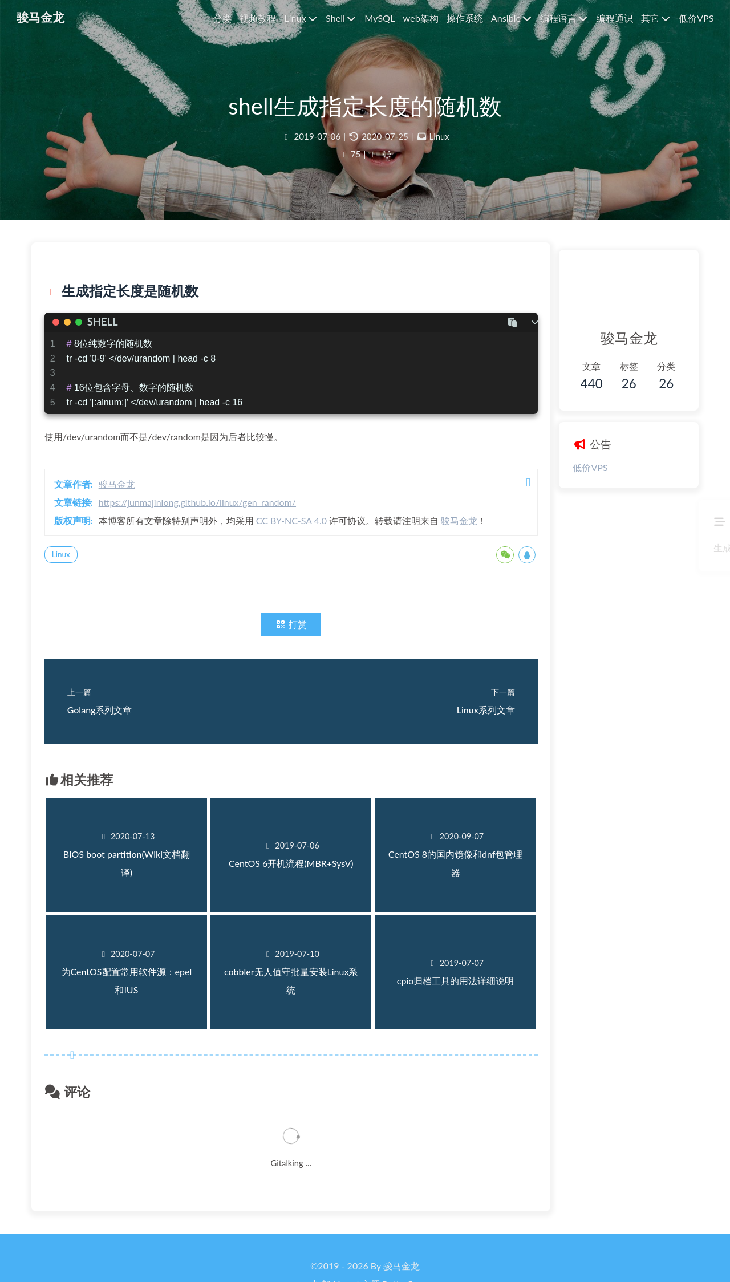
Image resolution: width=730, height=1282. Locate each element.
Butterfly (399, 1249)
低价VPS (565, 468)
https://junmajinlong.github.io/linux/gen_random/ (207, 515)
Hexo (344, 1249)
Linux (439, 145)
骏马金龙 (126, 497)
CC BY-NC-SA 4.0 (301, 534)
